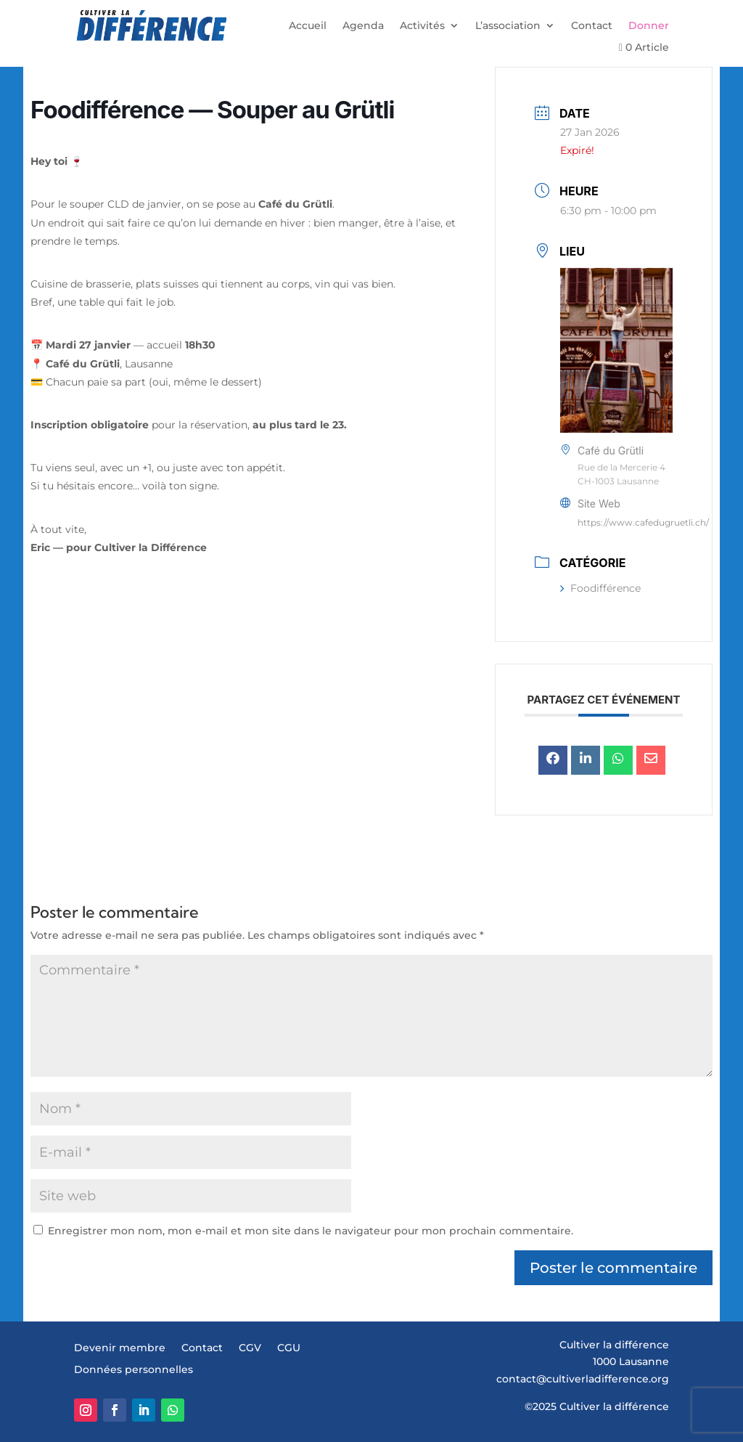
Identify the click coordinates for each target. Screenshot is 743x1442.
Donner (648, 26)
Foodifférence (600, 588)
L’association (508, 26)
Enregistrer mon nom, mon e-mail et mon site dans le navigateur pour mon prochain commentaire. (310, 1230)
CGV (250, 1348)
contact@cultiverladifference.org (582, 1378)
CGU (288, 1348)
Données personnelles (133, 1370)
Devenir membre (119, 1348)
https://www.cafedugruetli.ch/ (643, 522)
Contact (591, 26)
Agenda (363, 26)
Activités (422, 26)
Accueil (308, 26)
